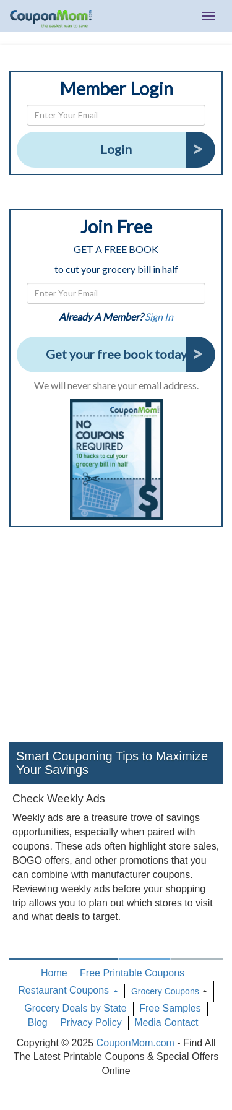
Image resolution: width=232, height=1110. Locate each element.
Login (116, 149)
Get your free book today (116, 353)
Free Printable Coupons (132, 973)
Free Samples (170, 1008)
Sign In (159, 316)
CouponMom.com (135, 1043)
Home (54, 973)
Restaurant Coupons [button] (68, 990)
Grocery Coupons (165, 991)
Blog (38, 1022)
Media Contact (166, 1022)
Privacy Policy (91, 1022)
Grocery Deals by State (75, 1008)
